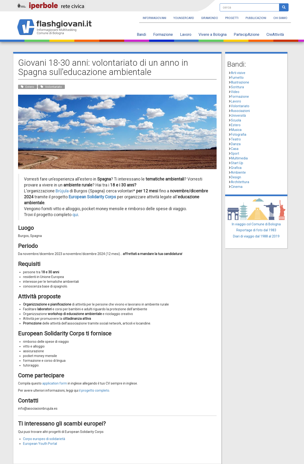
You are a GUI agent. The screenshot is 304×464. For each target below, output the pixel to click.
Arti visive (238, 73)
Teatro (236, 139)
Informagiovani (154, 18)
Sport (235, 153)
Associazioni (240, 111)
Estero (236, 125)
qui (75, 214)
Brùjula (62, 191)
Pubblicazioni (256, 18)
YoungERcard (183, 18)
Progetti (231, 18)
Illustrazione (240, 82)
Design (236, 177)
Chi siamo (280, 18)
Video (235, 92)
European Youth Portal (40, 443)
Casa (234, 149)
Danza (236, 144)
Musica (236, 130)
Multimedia (239, 158)
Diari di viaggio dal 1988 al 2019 (256, 236)
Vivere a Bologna (213, 34)
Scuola (236, 120)
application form (54, 383)
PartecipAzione (246, 34)
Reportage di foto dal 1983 (256, 230)
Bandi (141, 34)
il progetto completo (94, 390)
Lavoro (185, 34)
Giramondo (209, 18)
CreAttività (275, 34)
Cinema (236, 187)
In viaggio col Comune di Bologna (256, 224)
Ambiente (238, 172)
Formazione (163, 34)
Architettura (240, 182)
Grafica (236, 168)
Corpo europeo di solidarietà (44, 439)
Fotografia (238, 134)
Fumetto (237, 77)
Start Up (237, 163)
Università (238, 115)
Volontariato (240, 106)
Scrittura (237, 87)
